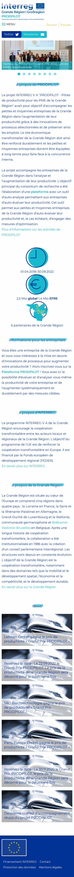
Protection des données (19, 867)
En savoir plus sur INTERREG (23, 466)
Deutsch (52, 24)
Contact (45, 861)
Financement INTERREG (20, 861)
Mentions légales (50, 867)
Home (23, 11)
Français (65, 24)
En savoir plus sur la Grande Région (29, 587)
